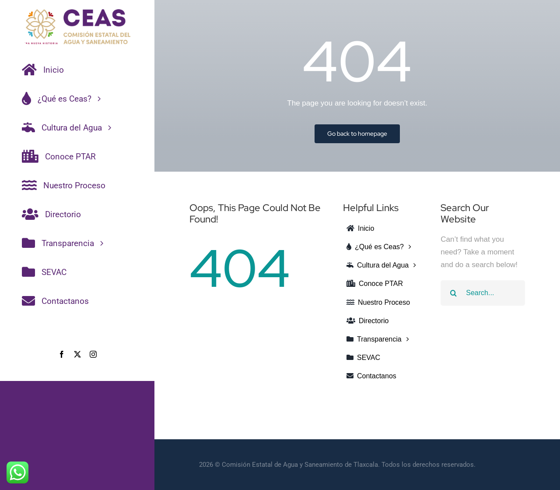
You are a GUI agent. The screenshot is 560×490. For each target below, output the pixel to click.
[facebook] (61, 354)
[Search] (453, 293)
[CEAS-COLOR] (77, 13)
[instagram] (93, 354)
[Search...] (483, 293)
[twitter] (77, 354)
